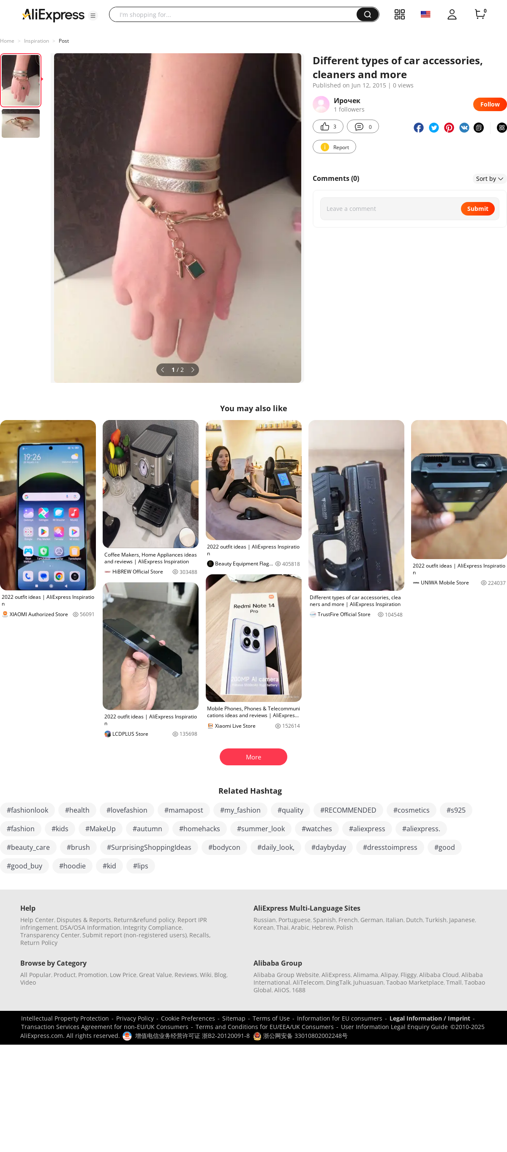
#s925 (456, 810)
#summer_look (261, 828)
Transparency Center (50, 935)
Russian (265, 920)
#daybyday (328, 847)
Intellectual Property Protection (65, 1018)
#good (444, 847)
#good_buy (24, 866)
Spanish (324, 920)
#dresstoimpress (390, 847)
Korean (264, 927)
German (371, 920)
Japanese (462, 920)
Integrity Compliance (152, 927)
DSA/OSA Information (90, 927)
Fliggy (409, 975)
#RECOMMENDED (348, 810)
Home (7, 40)
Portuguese (294, 920)
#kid (109, 866)
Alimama (365, 975)
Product (65, 975)
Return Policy (38, 943)
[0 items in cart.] (480, 14)
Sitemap (233, 1018)
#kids (60, 828)
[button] (93, 16)
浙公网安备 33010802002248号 (300, 1036)
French (348, 920)
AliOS (281, 990)
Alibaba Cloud (439, 975)
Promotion (92, 975)
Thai (282, 927)
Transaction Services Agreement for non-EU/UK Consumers (104, 1027)
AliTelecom (308, 982)
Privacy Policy (135, 1018)
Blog (220, 975)
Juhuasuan (368, 982)
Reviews (185, 975)
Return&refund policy (144, 920)
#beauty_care (28, 847)
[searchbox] (236, 14)
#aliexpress (367, 828)
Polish (344, 927)
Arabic (300, 927)
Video (28, 982)
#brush (78, 847)
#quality (290, 810)
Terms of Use (271, 1018)
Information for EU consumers (339, 1018)
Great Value (155, 975)
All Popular (35, 975)
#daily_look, (275, 847)
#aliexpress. (421, 828)
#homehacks (199, 828)
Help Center (37, 920)
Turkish (436, 920)
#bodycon (224, 847)
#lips (140, 866)
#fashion (21, 828)
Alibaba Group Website (286, 975)
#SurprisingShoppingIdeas (149, 847)
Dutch (414, 920)
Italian (394, 920)
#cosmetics (411, 810)
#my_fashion (240, 810)
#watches (317, 828)
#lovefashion (126, 810)
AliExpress (336, 975)
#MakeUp (100, 828)
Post (64, 40)
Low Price (123, 975)
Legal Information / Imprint (430, 1018)
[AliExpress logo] (53, 14)
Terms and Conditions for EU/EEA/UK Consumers (265, 1027)
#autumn (147, 828)
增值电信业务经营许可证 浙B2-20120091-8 (192, 1036)
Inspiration (36, 40)
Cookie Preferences (188, 1018)
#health (77, 810)
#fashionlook (27, 810)
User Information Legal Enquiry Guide (394, 1027)
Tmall (454, 982)
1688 (298, 990)
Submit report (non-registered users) (134, 935)
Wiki (206, 975)
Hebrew (323, 927)
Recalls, (200, 935)
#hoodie (72, 866)
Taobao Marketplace (415, 982)
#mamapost (183, 810)
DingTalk (338, 982)
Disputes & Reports (84, 920)
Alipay (389, 975)
